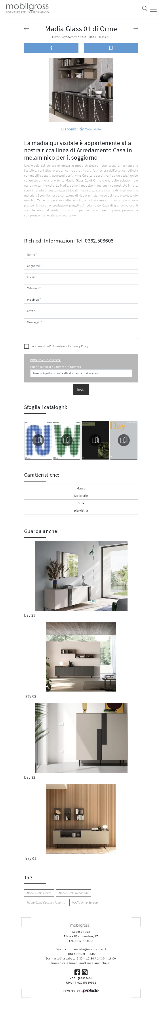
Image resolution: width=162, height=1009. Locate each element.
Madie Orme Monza (39, 893)
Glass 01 (104, 37)
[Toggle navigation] (153, 9)
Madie (93, 37)
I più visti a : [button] (81, 510)
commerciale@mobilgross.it (86, 949)
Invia (81, 389)
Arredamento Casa (74, 37)
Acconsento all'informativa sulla (60, 346)
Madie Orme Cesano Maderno (46, 902)
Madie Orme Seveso (84, 902)
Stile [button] (81, 503)
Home (56, 37)
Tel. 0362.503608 (94, 240)
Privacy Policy (80, 346)
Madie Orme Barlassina (73, 893)
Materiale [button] (81, 495)
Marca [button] (80, 488)
